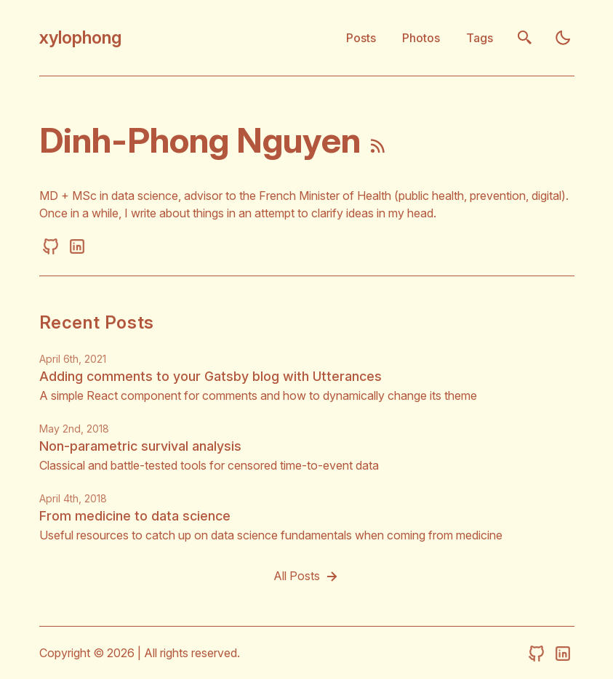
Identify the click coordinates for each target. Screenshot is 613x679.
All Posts (306, 576)
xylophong (80, 37)
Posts (361, 38)
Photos (421, 38)
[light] (562, 37)
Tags (479, 38)
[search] (525, 37)
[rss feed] (378, 148)
